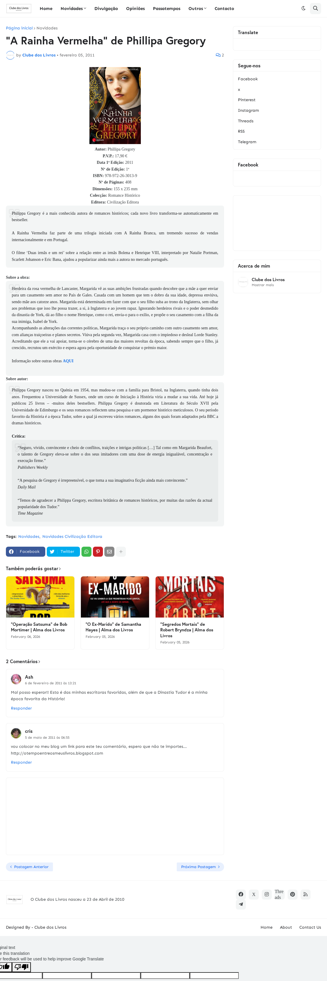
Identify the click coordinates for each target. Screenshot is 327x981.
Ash (29, 677)
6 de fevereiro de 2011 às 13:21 (50, 683)
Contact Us (310, 927)
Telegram (247, 141)
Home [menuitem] (46, 8)
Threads (245, 121)
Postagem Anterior (31, 867)
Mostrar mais (263, 285)
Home (267, 927)
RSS (241, 131)
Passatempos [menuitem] (166, 8)
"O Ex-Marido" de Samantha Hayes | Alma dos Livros (113, 627)
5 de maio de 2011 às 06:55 (47, 737)
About (286, 927)
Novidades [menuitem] (72, 8)
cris (29, 731)
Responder (21, 708)
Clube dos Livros (268, 279)
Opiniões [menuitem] (135, 8)
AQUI (68, 361)
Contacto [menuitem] (224, 8)
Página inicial (19, 28)
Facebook (248, 78)
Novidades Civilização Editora (72, 536)
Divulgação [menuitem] (106, 8)
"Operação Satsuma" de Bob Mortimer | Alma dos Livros (39, 627)
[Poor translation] (21, 967)
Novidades (47, 28)
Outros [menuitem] (195, 8)
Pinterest (247, 99)
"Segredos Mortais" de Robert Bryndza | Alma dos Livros (186, 629)
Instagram (248, 110)
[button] (303, 8)
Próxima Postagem (198, 867)
